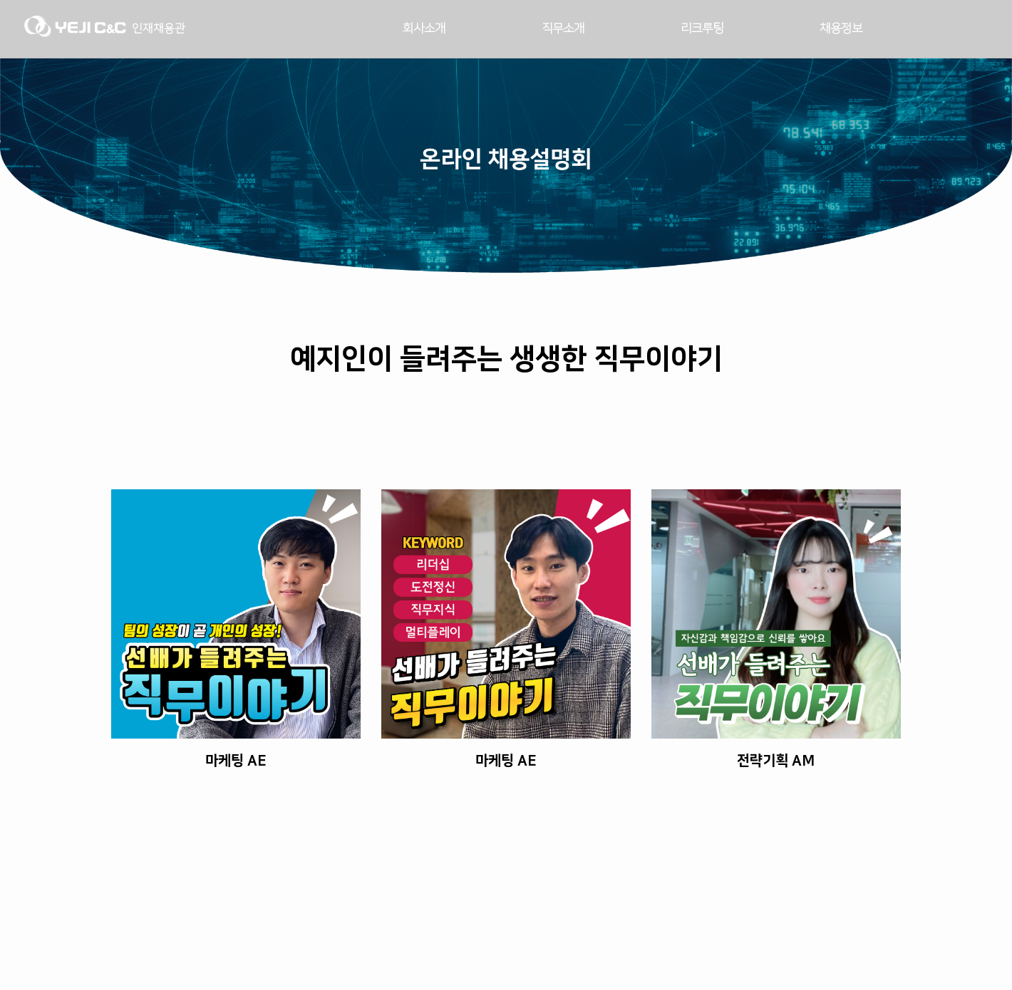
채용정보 (841, 28)
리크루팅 (702, 28)
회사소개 (424, 28)
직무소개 (563, 28)
